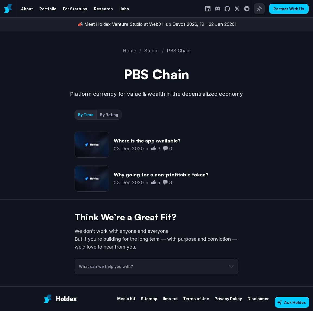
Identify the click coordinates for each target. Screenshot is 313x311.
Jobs (124, 9)
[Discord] (217, 8)
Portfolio (47, 9)
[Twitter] (237, 8)
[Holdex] (60, 298)
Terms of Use (196, 298)
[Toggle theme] (259, 8)
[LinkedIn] (207, 8)
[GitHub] (227, 8)
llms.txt (170, 298)
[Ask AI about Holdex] (292, 302)
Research (103, 9)
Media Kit (126, 298)
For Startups (75, 9)
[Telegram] (247, 8)
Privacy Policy (228, 298)
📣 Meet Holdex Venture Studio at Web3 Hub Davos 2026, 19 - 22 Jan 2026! (157, 24)
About (27, 9)
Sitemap (149, 298)
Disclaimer (258, 298)
